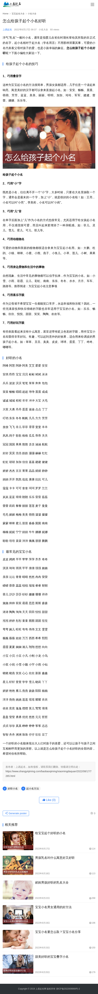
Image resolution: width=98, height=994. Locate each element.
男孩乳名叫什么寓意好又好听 (55, 857)
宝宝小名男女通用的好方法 (53, 907)
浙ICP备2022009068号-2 (68, 989)
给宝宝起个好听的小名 (50, 833)
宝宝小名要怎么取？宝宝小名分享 (58, 932)
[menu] (92, 4)
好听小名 (13, 788)
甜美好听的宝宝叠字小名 (52, 956)
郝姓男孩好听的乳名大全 (52, 882)
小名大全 (43, 29)
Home (5, 13)
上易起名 (7, 29)
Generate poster (16, 813)
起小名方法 (32, 788)
